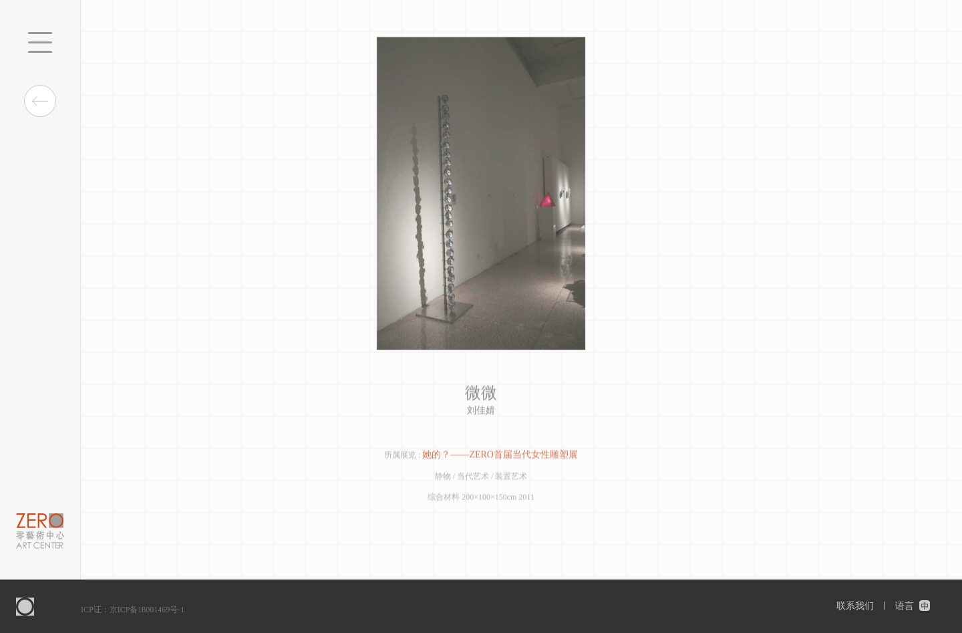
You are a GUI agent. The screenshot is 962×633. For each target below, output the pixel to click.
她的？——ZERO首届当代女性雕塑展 (500, 455)
